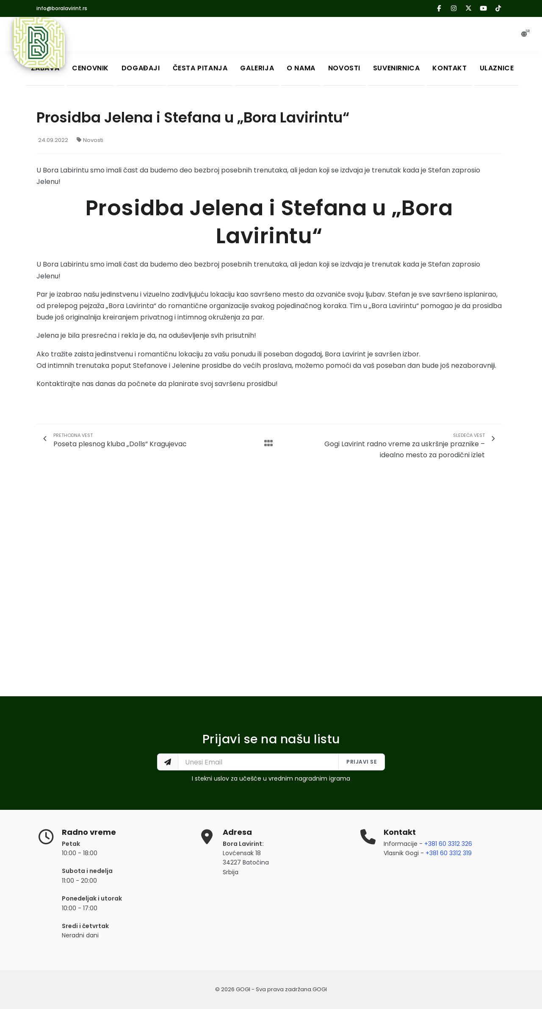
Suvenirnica (396, 68)
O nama (301, 68)
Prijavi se (361, 761)
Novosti (344, 68)
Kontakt (450, 68)
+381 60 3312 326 (448, 843)
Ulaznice (497, 68)
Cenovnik (90, 68)
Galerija (257, 68)
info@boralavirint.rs (61, 8)
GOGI (319, 989)
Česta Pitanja (200, 68)
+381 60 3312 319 (449, 853)
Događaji (141, 68)
